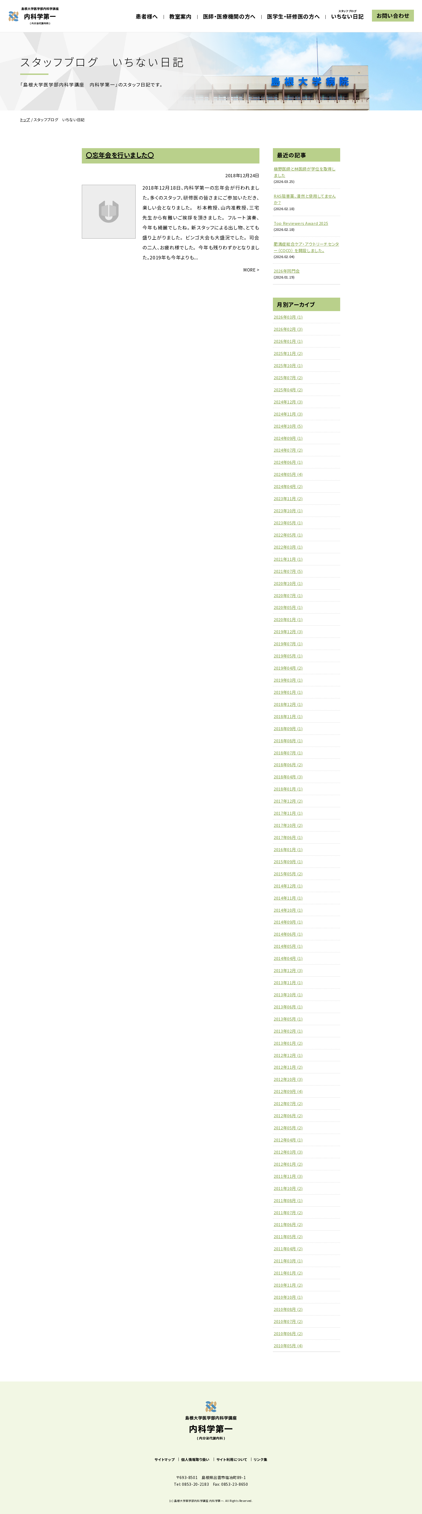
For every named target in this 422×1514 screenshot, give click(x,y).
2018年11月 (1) (288, 716)
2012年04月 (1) (288, 1140)
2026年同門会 (287, 271)
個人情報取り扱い (195, 1459)
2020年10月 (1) (288, 583)
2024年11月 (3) (288, 414)
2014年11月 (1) (288, 898)
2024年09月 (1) (288, 438)
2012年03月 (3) (288, 1152)
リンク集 (261, 1459)
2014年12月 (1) (288, 886)
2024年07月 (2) (288, 450)
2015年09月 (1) (288, 861)
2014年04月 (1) (288, 958)
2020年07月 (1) (288, 595)
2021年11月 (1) (288, 559)
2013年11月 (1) (288, 982)
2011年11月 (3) (288, 1176)
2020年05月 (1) (288, 607)
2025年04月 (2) (288, 389)
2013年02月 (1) (288, 1031)
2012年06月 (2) (288, 1115)
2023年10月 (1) (288, 510)
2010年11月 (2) (288, 1285)
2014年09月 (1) (288, 922)
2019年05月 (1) (288, 656)
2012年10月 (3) (288, 1079)
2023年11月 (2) (288, 498)
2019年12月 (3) (288, 631)
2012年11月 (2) (288, 1067)
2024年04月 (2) (288, 486)
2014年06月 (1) (288, 934)
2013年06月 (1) (288, 1007)
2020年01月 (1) (288, 619)
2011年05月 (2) (288, 1236)
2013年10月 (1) (288, 994)
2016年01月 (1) (288, 849)
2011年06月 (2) (288, 1224)
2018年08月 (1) (288, 740)
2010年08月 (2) (288, 1309)
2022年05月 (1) (288, 535)
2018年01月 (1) (288, 789)
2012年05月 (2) (288, 1127)
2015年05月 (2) (288, 873)
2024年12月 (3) (288, 402)
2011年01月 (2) (288, 1273)
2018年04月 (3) (288, 776)
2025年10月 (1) (288, 365)
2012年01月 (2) (288, 1164)
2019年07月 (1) (288, 643)
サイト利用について (231, 1459)
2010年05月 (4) (288, 1345)
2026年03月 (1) (288, 317)
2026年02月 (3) (288, 329)
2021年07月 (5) (288, 571)
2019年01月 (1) (288, 692)
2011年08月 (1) (288, 1200)
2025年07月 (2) (288, 377)
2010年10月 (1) (288, 1297)
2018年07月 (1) (288, 753)
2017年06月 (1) (288, 837)
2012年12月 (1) (288, 1055)
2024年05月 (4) (288, 474)
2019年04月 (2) (288, 668)
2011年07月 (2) (288, 1212)
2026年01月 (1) (288, 341)
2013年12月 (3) (288, 970)
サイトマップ (164, 1459)
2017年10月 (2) (288, 825)
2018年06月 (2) (288, 764)
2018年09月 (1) (288, 728)
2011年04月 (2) (288, 1248)
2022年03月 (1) (288, 547)
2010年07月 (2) (288, 1321)
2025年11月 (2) (288, 353)
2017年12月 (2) (288, 801)
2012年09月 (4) (288, 1091)
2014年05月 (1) (288, 946)
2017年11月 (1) (288, 813)
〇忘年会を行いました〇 (120, 154)
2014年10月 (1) (288, 910)
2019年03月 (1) (288, 680)
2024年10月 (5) (288, 426)
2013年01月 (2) (288, 1043)
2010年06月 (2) (288, 1333)
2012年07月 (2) (288, 1103)
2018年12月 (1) (288, 704)
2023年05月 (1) (288, 522)
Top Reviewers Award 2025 (301, 223)
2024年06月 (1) (288, 462)
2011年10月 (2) (288, 1188)
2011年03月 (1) (288, 1261)
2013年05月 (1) (288, 1019)
